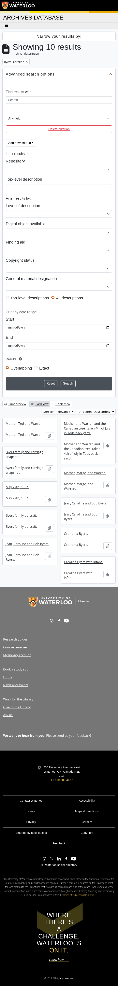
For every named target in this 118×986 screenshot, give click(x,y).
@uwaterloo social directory (59, 864)
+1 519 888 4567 (62, 780)
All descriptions (69, 298)
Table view (61, 404)
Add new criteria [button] (19, 143)
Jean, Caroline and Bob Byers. (85, 503)
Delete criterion (59, 129)
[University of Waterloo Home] (18, 5)
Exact (44, 368)
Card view (40, 404)
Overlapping (21, 368)
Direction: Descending (95, 412)
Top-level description (24, 179)
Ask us (8, 715)
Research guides (15, 639)
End (9, 337)
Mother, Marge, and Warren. (85, 473)
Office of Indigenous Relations (78, 895)
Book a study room (17, 669)
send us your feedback (73, 735)
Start (10, 319)
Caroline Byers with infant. (83, 562)
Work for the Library (18, 699)
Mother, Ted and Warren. (24, 423)
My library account (17, 655)
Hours (7, 677)
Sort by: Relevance (57, 412)
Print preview (15, 404)
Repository (15, 161)
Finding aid (15, 242)
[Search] (59, 100)
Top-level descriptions (29, 298)
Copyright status (20, 260)
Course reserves (15, 647)
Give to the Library (17, 707)
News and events (15, 685)
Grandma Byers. (76, 533)
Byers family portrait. (21, 515)
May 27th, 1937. (17, 487)
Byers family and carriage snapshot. (24, 454)
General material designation (31, 278)
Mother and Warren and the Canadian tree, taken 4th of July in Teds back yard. (87, 428)
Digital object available (26, 224)
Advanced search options (30, 74)
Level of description (23, 206)
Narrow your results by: (59, 36)
